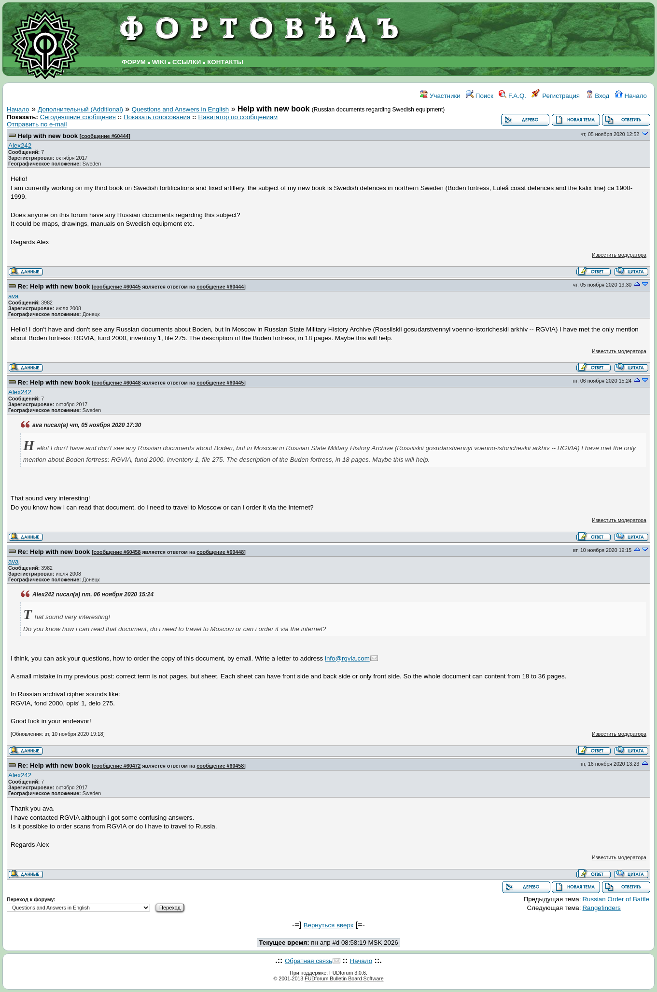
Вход (598, 95)
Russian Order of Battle (615, 899)
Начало (631, 95)
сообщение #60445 (117, 286)
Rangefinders (601, 907)
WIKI (159, 62)
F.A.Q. (512, 95)
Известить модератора (619, 255)
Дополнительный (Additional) (80, 109)
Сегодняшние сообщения (78, 117)
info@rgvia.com (347, 658)
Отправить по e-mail (37, 124)
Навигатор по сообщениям (238, 117)
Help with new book (48, 135)
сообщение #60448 (117, 383)
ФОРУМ (134, 62)
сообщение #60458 (117, 552)
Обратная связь (308, 960)
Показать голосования (157, 117)
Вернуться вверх (329, 925)
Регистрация (555, 95)
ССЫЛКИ (186, 62)
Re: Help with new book (54, 286)
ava (13, 296)
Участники (440, 95)
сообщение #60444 (104, 136)
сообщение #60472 (117, 766)
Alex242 (19, 145)
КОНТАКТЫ (225, 62)
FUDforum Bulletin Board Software (344, 978)
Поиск (479, 95)
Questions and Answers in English (180, 109)
